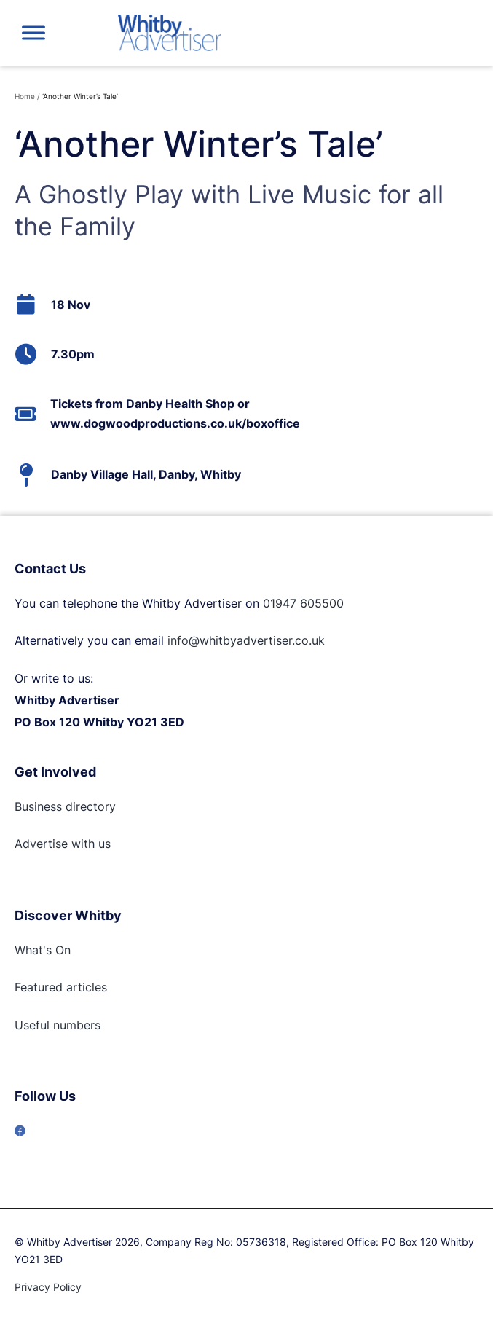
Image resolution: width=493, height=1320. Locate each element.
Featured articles (61, 987)
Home (25, 96)
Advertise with (55, 843)
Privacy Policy (48, 1287)
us (103, 843)
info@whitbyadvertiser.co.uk (246, 640)
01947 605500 (303, 603)
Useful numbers (57, 1025)
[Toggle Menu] (33, 32)
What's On (43, 950)
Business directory (65, 806)
